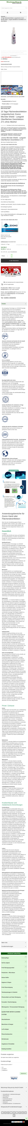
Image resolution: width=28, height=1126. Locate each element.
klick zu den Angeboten (10, 276)
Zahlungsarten (6, 1095)
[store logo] (14, 2)
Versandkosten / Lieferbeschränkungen (11, 1094)
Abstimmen (23, 1073)
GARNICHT (4, 1070)
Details (4, 303)
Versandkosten (13, 251)
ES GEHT (4, 1068)
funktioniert (3, 238)
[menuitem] (14, 957)
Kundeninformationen (7, 1091)
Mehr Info (4, 942)
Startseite (3, 16)
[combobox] (14, 8)
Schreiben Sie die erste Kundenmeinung (16, 125)
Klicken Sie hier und (5, 235)
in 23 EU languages (10, 103)
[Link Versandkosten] (13, 55)
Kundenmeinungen (7, 946)
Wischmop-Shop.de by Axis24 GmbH (12, 1087)
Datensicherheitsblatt (6, 107)
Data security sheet (5, 108)
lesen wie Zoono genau (6, 236)
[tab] (7, 12)
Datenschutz (5, 1097)
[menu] (14, 1003)
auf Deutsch (9, 101)
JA (2, 1067)
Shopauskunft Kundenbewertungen (11, 1107)
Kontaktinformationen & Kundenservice (11, 1103)
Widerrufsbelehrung (7, 1100)
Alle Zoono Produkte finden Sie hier (9, 142)
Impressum (5, 1102)
